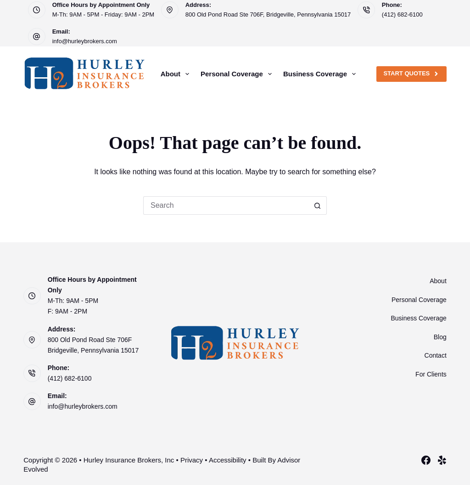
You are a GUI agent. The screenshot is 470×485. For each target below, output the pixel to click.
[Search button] (317, 205)
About (177, 74)
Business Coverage (321, 74)
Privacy (191, 460)
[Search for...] (225, 205)
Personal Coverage (238, 74)
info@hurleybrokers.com (84, 41)
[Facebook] (426, 460)
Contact (436, 355)
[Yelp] (442, 460)
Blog (440, 337)
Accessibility (227, 460)
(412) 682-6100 (402, 14)
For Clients (431, 374)
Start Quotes (411, 73)
